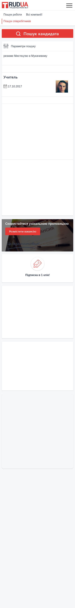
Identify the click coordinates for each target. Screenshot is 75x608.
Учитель (11, 76)
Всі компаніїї (34, 14)
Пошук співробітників (17, 21)
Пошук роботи (13, 14)
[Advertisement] (37, 131)
